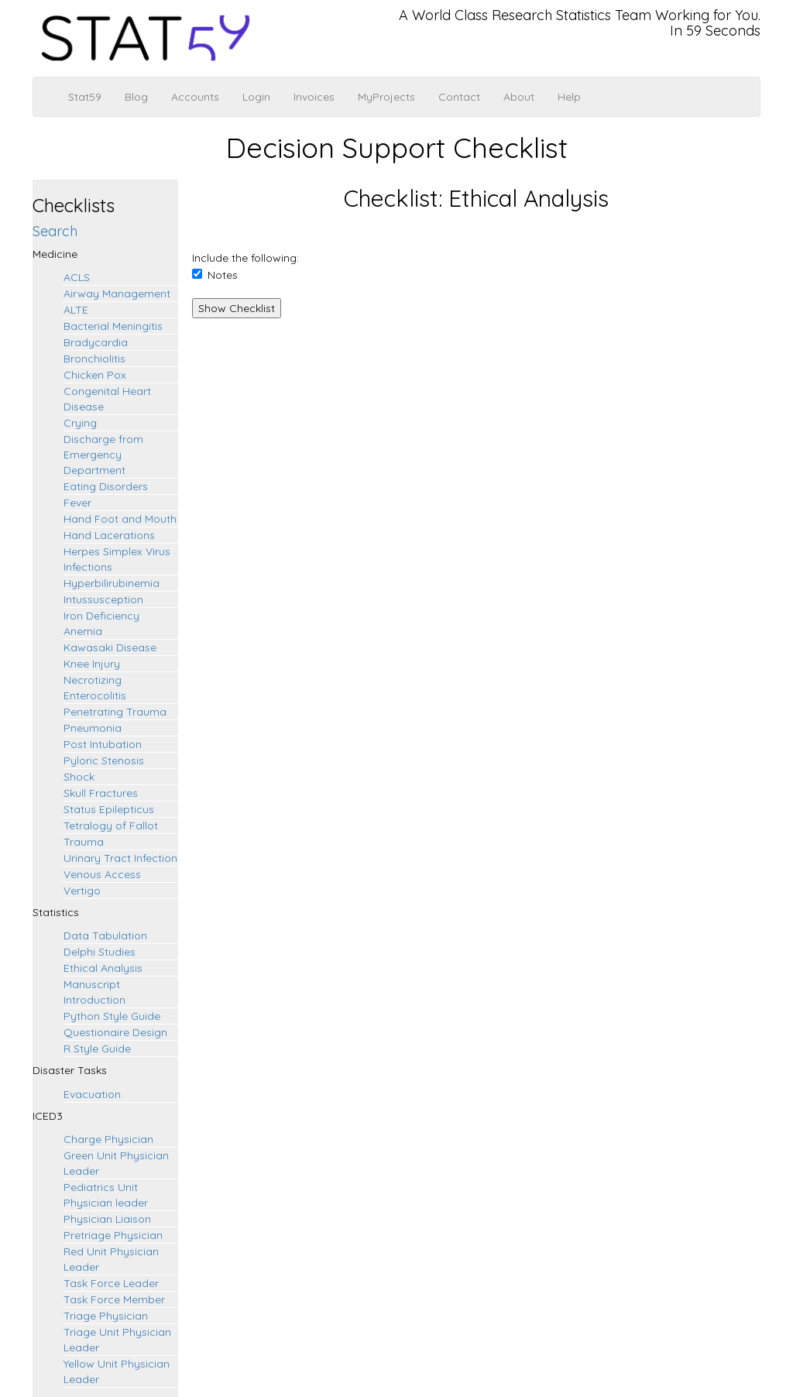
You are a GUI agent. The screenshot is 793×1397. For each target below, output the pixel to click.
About (518, 97)
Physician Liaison (107, 1219)
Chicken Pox (95, 375)
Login (256, 97)
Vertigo (82, 891)
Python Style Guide (112, 1016)
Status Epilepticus (109, 809)
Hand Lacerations (109, 535)
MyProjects (386, 97)
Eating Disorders (106, 486)
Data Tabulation (105, 935)
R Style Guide (97, 1048)
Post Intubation (103, 744)
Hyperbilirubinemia (112, 583)
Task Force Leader (111, 1283)
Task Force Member (114, 1299)
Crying (80, 423)
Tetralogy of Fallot (111, 825)
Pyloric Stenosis (104, 760)
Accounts (195, 97)
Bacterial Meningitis (113, 326)
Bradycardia (96, 342)
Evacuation (92, 1094)
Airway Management (117, 293)
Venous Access (102, 874)
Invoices (314, 97)
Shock (79, 777)
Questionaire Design (115, 1032)
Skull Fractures (101, 793)
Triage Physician (106, 1316)
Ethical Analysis (103, 968)
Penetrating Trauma (115, 712)
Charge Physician (108, 1139)
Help (569, 97)
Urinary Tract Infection (120, 858)
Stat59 (84, 97)
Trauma (84, 842)
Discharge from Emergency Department (103, 454)
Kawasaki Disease (110, 647)
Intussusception (103, 599)
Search (55, 231)
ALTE (76, 310)
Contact (459, 97)
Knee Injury (92, 664)
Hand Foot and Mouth (120, 519)
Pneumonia (93, 728)
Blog (136, 97)
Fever (77, 503)
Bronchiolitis (94, 359)
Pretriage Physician (113, 1235)
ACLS (77, 277)
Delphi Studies (100, 952)
